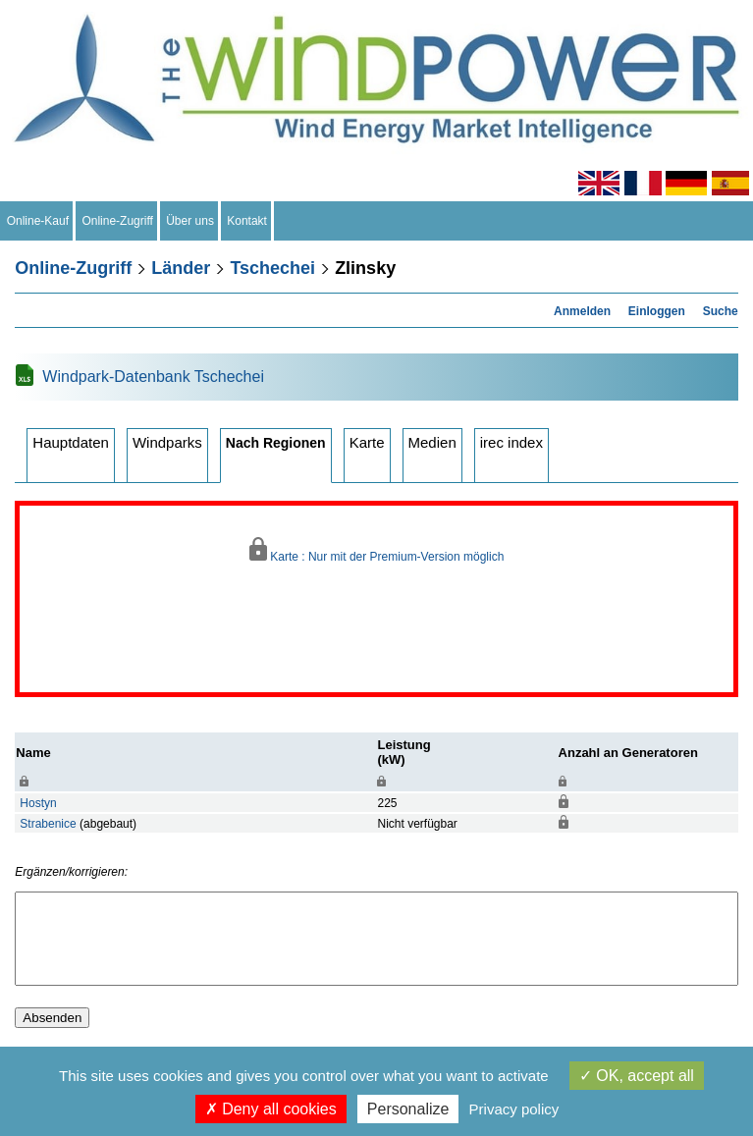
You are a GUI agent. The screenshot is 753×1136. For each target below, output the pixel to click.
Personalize (408, 1109)
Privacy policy (514, 1109)
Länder (180, 268)
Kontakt (247, 221)
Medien (432, 442)
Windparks (167, 442)
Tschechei (272, 268)
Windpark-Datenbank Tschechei (153, 376)
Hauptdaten (70, 442)
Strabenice (48, 824)
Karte (367, 442)
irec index (511, 442)
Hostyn (38, 803)
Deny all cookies (271, 1109)
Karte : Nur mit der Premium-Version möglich (377, 550)
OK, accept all (636, 1075)
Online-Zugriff (118, 221)
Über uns (190, 221)
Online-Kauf (38, 221)
